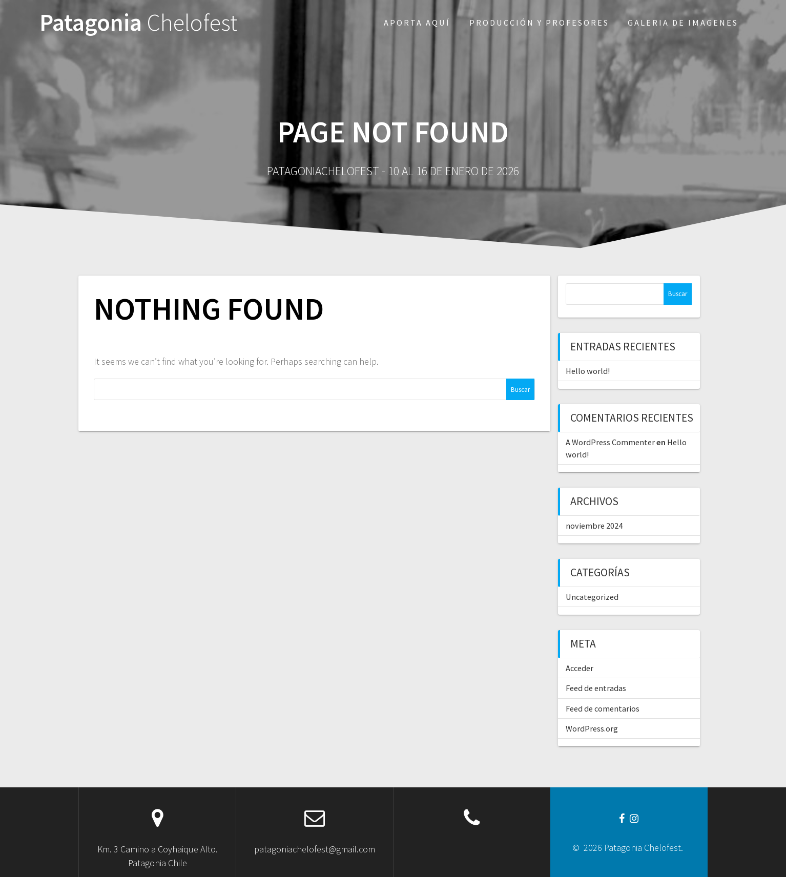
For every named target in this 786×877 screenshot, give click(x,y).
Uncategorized (592, 597)
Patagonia (138, 23)
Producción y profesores (539, 22)
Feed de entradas (596, 688)
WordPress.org (592, 728)
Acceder (579, 668)
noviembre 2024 (594, 525)
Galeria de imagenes (683, 22)
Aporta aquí (417, 22)
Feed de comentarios (602, 708)
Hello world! (588, 371)
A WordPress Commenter (610, 442)
